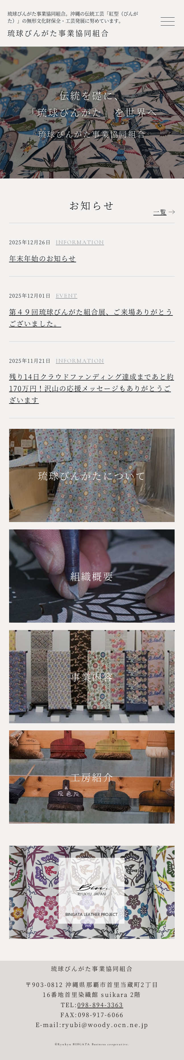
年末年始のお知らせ (42, 258)
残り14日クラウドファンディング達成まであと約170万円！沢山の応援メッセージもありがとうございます (91, 388)
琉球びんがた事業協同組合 (58, 33)
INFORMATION (80, 242)
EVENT (66, 295)
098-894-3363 (100, 1004)
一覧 (159, 211)
